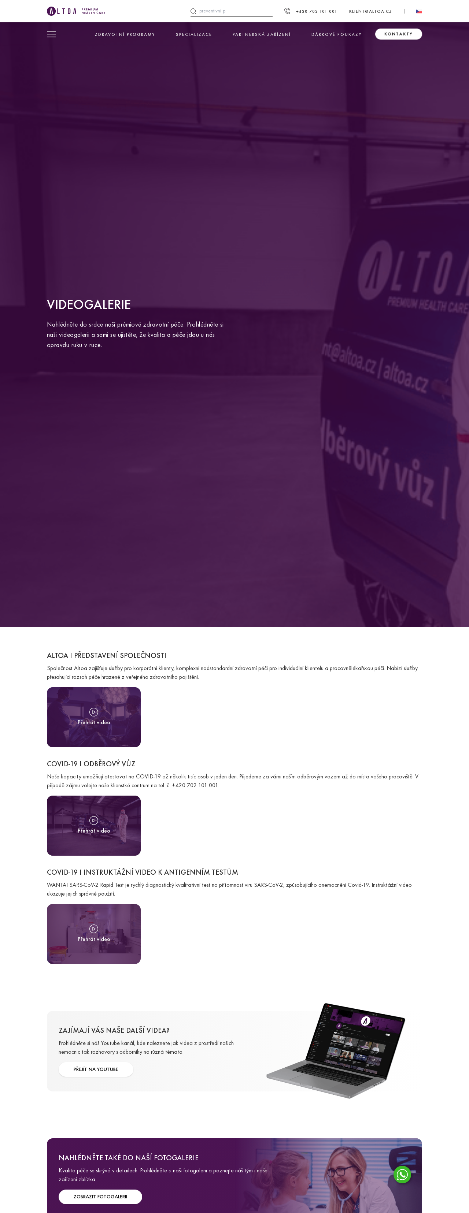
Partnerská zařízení (262, 34)
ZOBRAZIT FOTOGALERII (100, 1197)
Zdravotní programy (125, 34)
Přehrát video (94, 722)
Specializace (194, 34)
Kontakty (398, 34)
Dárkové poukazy (336, 34)
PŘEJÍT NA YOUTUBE (96, 1069)
